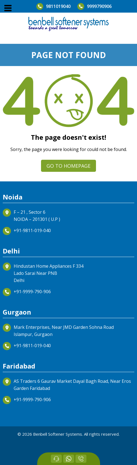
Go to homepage (68, 165)
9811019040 (53, 6)
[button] (7, 8)
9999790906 (94, 6)
